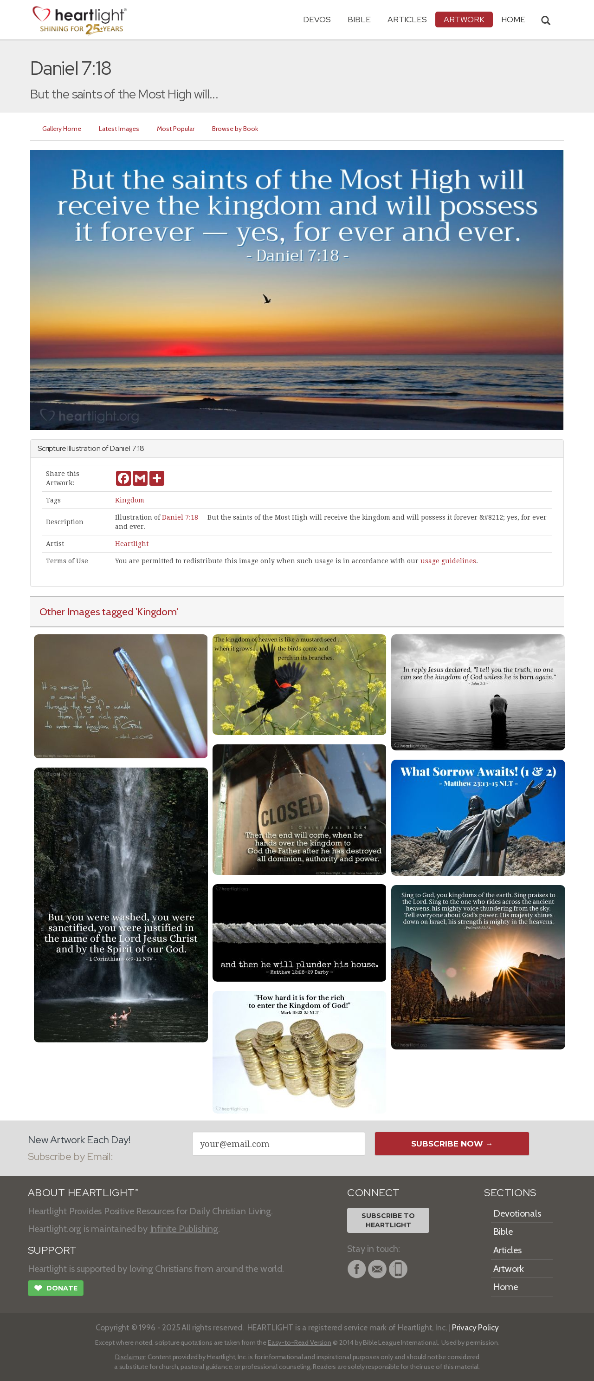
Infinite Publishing (184, 1228)
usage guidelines (448, 561)
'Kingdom (156, 611)
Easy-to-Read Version (299, 1342)
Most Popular (175, 128)
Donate (55, 1289)
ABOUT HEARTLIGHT (83, 1192)
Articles (407, 19)
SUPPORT (52, 1250)
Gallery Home (61, 128)
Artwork (464, 19)
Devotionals (517, 1213)
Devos (317, 19)
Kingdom (129, 500)
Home (505, 1286)
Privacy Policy (475, 1327)
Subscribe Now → (452, 1143)
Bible (359, 19)
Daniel (120, 448)
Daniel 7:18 (180, 517)
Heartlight (131, 543)
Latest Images (119, 128)
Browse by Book (235, 128)
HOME (513, 19)
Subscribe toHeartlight (388, 1220)
